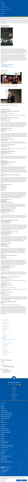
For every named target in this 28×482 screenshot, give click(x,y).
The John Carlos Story (5, 344)
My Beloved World (4, 334)
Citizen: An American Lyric (5, 323)
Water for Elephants (5, 349)
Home (2, 18)
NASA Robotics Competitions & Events (7, 64)
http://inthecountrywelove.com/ (5, 250)
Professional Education (5, 418)
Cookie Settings (14, 398)
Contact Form (3, 452)
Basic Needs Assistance (5, 430)
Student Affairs (4, 7)
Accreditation (14, 389)
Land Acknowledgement (14, 395)
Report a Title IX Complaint (6, 461)
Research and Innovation (6, 9)
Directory (2, 454)
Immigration (3, 443)
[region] (14, 479)
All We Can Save (4, 321)
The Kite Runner (4, 346)
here (13, 125)
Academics (3, 3)
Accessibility (14, 387)
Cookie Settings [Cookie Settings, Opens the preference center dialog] (3, 480)
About (2, 15)
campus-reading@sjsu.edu (9, 366)
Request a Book (3, 22)
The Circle (3, 341)
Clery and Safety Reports (6, 432)
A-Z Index (3, 426)
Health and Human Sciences (6, 412)
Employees (3, 440)
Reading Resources (16, 21)
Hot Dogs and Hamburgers (6, 329)
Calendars (3, 436)
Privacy (14, 397)
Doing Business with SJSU (6, 456)
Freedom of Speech (4, 441)
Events (10, 21)
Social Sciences (3, 422)
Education (3, 406)
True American (4, 347)
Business (2, 405)
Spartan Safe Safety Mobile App (7, 445)
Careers (2, 438)
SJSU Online (3, 13)
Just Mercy (3, 331)
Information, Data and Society (6, 414)
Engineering (3, 408)
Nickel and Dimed (4, 336)
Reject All (24, 480)
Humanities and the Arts (5, 416)
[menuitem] (4, 21)
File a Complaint (4, 459)
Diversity (14, 393)
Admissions (3, 5)
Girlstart (17, 122)
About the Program (23, 21)
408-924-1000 (4, 471)
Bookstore (3, 434)
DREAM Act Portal (4, 65)
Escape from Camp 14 (5, 328)
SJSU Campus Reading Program (9, 18)
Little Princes (4, 333)
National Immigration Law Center (7, 66)
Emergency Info (4, 457)
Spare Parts (2, 19)
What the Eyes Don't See (5, 351)
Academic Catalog (4, 428)
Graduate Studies (4, 410)
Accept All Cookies (19, 480)
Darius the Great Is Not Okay (6, 352)
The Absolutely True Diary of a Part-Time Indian (8, 339)
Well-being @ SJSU (4, 447)
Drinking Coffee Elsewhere (5, 326)
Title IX (14, 391)
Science (2, 420)
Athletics (3, 11)
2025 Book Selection (4, 21)
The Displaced (4, 354)
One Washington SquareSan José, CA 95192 (6, 470)
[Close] (27, 477)
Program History (21, 18)
